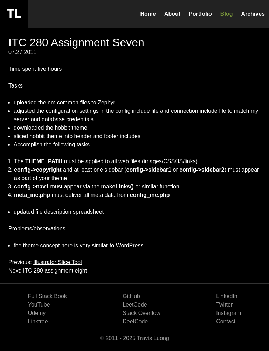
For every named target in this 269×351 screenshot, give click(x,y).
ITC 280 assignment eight (55, 271)
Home (148, 14)
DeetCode (135, 321)
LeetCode (135, 305)
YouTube (39, 305)
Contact (225, 321)
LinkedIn (226, 296)
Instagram (228, 313)
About (172, 14)
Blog (226, 14)
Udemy (37, 313)
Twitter (224, 305)
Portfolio (200, 14)
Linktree (38, 321)
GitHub (131, 296)
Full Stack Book (47, 296)
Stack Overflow (141, 313)
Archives (253, 14)
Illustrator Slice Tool (57, 262)
